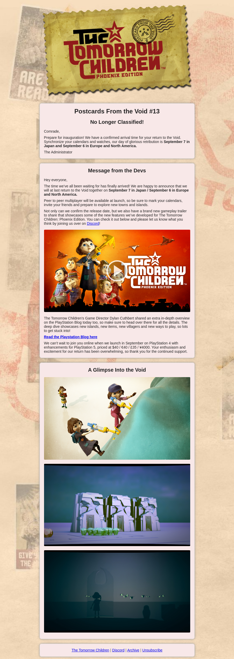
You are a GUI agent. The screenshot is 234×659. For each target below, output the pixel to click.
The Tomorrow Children (90, 650)
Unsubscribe (152, 650)
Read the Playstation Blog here (70, 337)
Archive (133, 650)
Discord (93, 223)
